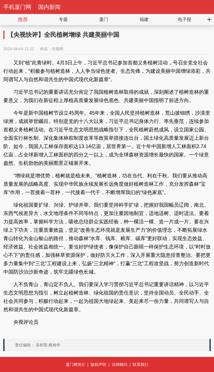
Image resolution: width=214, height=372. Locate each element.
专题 (63, 19)
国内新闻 (49, 7)
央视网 (57, 49)
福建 (144, 19)
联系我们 (140, 364)
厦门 (103, 19)
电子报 (184, 19)
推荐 (23, 19)
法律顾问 (119, 364)
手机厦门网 (17, 7)
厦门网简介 (75, 364)
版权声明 (98, 364)
